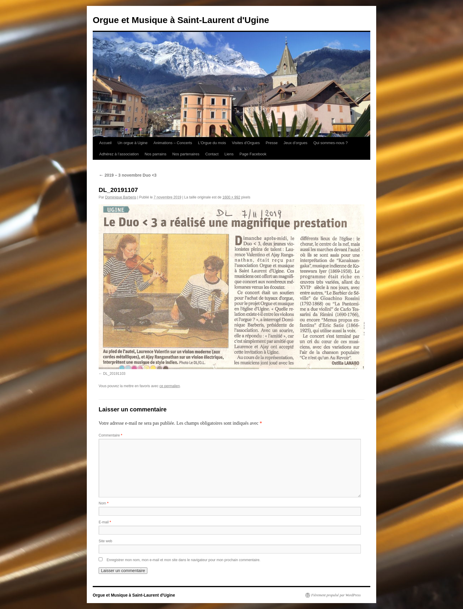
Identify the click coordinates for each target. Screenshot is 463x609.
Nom (103, 503)
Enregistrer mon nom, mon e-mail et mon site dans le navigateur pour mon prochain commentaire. (183, 560)
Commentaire (110, 435)
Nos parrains (156, 154)
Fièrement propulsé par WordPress (336, 595)
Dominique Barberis (120, 197)
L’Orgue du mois (212, 143)
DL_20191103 (114, 374)
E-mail (105, 522)
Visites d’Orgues (246, 143)
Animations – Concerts (173, 143)
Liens (229, 154)
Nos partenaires (185, 154)
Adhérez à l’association (119, 154)
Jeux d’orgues (295, 143)
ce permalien (169, 386)
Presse (272, 143)
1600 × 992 (231, 197)
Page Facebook (252, 154)
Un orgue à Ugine (133, 143)
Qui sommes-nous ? (330, 143)
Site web (105, 541)
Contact (212, 154)
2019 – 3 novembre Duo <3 (127, 175)
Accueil (105, 143)
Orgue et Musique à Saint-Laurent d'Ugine (181, 20)
